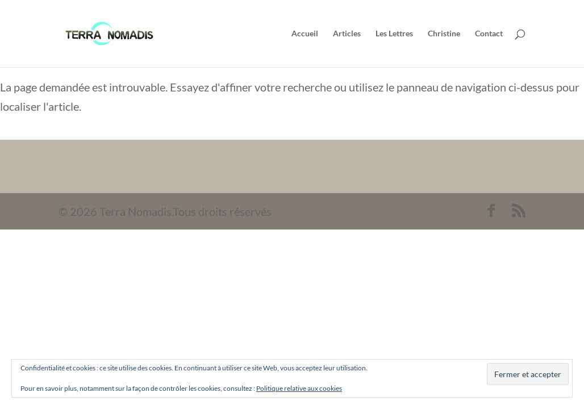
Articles (347, 34)
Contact (489, 34)
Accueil (304, 34)
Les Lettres (394, 34)
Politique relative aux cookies (299, 388)
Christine (444, 34)
